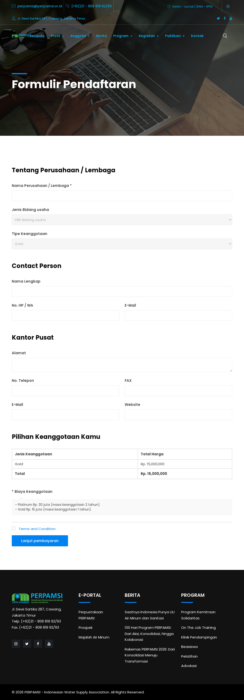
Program (120, 35)
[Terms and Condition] (13, 528)
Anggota (78, 35)
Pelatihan (189, 656)
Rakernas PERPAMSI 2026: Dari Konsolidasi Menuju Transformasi (150, 655)
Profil (55, 35)
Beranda (37, 35)
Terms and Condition (37, 528)
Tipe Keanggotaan (29, 233)
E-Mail (130, 305)
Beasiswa (189, 646)
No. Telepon (23, 380)
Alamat (19, 352)
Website (132, 404)
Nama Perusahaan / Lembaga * (42, 185)
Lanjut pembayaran (40, 541)
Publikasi (173, 35)
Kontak (197, 35)
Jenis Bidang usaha (30, 209)
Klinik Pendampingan (199, 637)
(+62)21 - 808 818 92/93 (91, 6)
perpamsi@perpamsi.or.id (39, 6)
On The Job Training (198, 627)
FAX (128, 380)
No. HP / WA (22, 305)
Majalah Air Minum (94, 637)
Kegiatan (147, 35)
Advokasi (189, 665)
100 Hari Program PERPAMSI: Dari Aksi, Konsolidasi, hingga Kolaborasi (149, 633)
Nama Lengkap (26, 281)
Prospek (85, 627)
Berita (101, 35)
